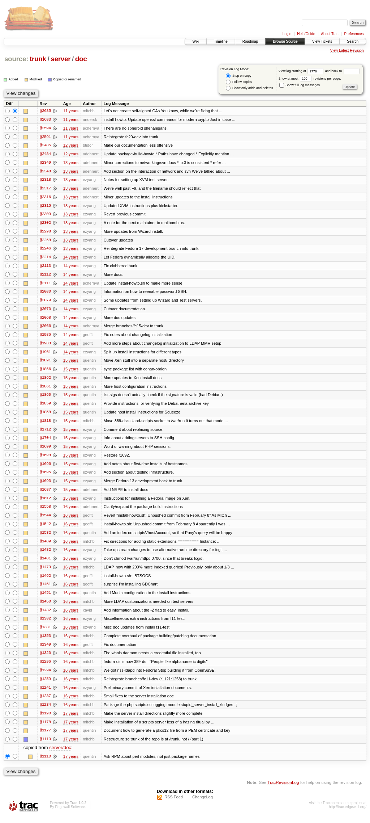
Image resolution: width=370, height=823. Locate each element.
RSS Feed (173, 803)
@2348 (45, 172)
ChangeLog (202, 803)
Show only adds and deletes (249, 88)
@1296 (45, 667)
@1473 (45, 571)
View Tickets (322, 41)
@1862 (45, 380)
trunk (38, 59)
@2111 (45, 284)
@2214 (45, 258)
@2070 (45, 311)
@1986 (45, 337)
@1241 (45, 693)
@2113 (45, 267)
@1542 (45, 528)
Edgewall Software (70, 813)
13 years (70, 163)
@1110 (45, 762)
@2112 (45, 276)
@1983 (45, 345)
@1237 (45, 702)
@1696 (45, 467)
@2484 (45, 154)
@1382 (45, 623)
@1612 (45, 502)
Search (352, 41)
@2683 (45, 119)
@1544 (45, 519)
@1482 (45, 554)
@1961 (45, 354)
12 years (70, 145)
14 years (70, 258)
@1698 (45, 458)
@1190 (45, 719)
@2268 (45, 241)
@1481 (45, 563)
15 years (70, 363)
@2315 (45, 206)
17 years (70, 719)
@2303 (45, 215)
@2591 (45, 137)
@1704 (45, 441)
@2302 (45, 224)
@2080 (45, 293)
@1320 (45, 658)
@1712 (45, 432)
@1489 (45, 545)
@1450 (45, 606)
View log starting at (302, 71)
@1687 (45, 493)
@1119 (45, 745)
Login (287, 34)
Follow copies (239, 82)
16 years (70, 510)
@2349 (45, 163)
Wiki (195, 41)
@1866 (45, 371)
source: (16, 59)
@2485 (45, 145)
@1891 (45, 363)
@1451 (45, 597)
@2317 (45, 189)
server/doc (60, 754)
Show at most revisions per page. (310, 78)
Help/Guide (306, 34)
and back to (342, 71)
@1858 (45, 415)
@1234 (45, 710)
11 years (70, 111)
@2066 (45, 328)
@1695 (45, 476)
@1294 (45, 676)
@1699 (45, 450)
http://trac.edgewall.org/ (347, 813)
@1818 (45, 424)
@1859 (45, 406)
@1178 (45, 728)
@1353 (45, 641)
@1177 (45, 736)
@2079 (45, 302)
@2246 (45, 250)
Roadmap (250, 41)
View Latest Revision (347, 51)
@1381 (45, 632)
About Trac (329, 34)
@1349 (45, 649)
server (60, 59)
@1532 (45, 536)
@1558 (45, 510)
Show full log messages (299, 85)
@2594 (45, 128)
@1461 (45, 589)
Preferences (354, 34)
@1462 (45, 580)
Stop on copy (238, 76)
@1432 (45, 615)
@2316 (45, 198)
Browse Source (285, 41)
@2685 (45, 111)
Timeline (220, 41)
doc (81, 59)
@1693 (45, 484)
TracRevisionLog (283, 788)
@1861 (45, 389)
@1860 (45, 397)
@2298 (45, 232)
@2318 (45, 180)
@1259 (45, 684)
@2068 (45, 319)
